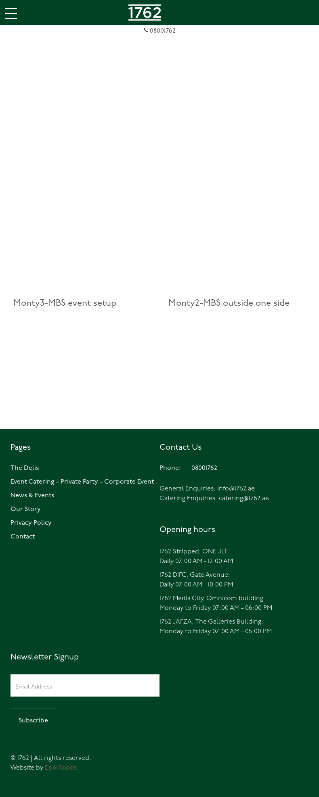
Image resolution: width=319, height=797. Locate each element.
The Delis (24, 468)
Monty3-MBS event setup (64, 303)
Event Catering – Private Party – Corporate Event (82, 482)
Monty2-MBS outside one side (229, 303)
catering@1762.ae (244, 498)
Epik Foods (61, 768)
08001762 (160, 31)
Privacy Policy (31, 523)
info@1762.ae (236, 489)
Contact (22, 537)
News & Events (32, 495)
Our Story (25, 509)
